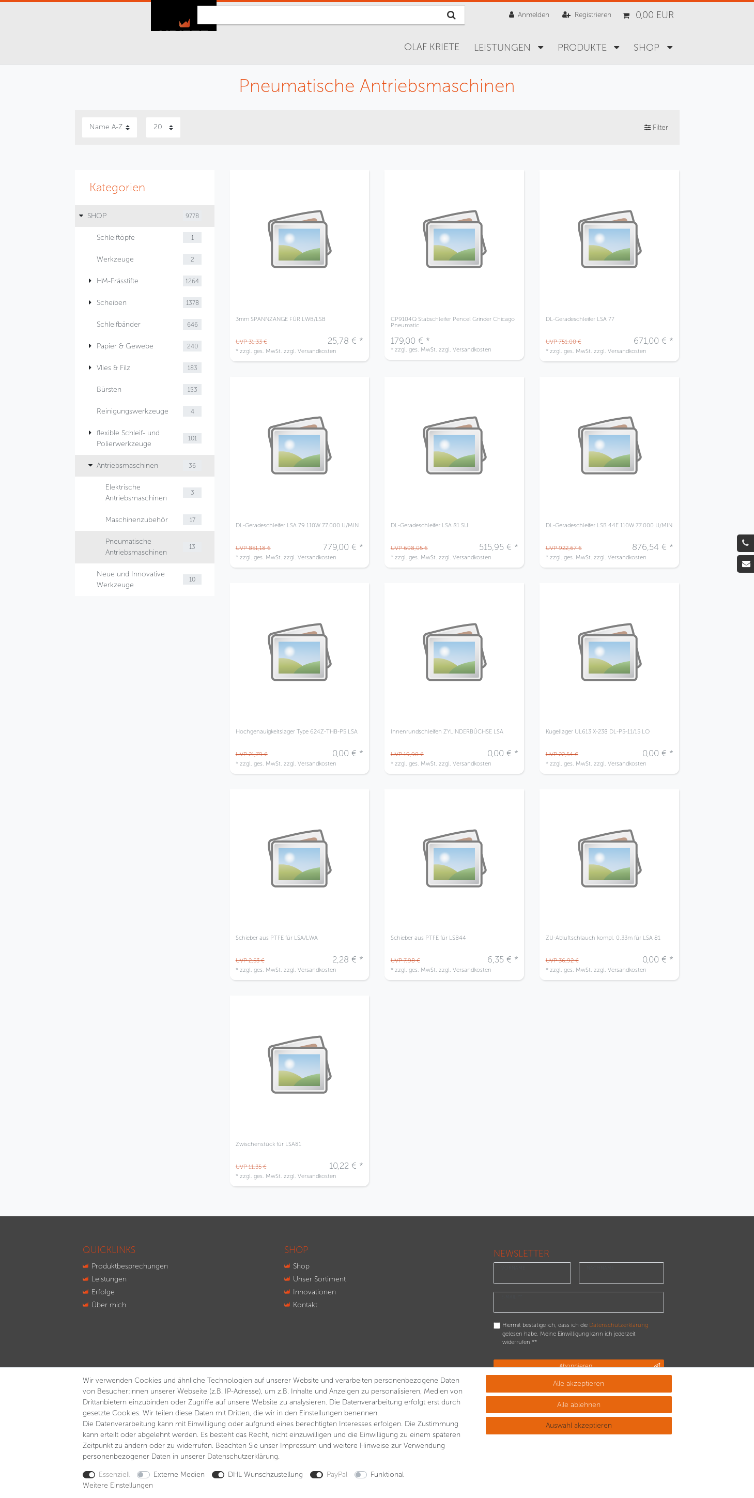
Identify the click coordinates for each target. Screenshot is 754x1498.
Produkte (583, 47)
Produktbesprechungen (129, 1266)
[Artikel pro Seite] (163, 127)
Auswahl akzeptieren (579, 1425)
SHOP (648, 47)
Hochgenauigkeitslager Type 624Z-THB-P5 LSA (297, 731)
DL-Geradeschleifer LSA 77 (580, 319)
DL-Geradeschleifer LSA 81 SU (429, 525)
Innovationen (314, 1292)
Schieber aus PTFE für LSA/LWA (277, 938)
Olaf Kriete (431, 47)
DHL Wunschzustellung (265, 1474)
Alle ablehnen (579, 1404)
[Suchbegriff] (317, 15)
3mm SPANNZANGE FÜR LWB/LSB (281, 319)
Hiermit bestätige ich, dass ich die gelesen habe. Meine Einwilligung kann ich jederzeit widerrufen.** (575, 1333)
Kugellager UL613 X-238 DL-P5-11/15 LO (598, 731)
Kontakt (305, 1305)
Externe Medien (179, 1474)
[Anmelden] (529, 15)
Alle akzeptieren (578, 1383)
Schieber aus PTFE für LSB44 (428, 938)
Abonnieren (609, 1366)
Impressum (298, 1445)
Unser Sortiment (319, 1279)
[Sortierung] (109, 127)
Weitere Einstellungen (118, 1485)
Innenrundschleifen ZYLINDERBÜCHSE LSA (447, 731)
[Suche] (451, 15)
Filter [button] (656, 127)
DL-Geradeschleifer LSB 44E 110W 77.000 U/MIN (609, 525)
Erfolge (103, 1292)
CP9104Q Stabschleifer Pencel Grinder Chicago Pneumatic (453, 322)
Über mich (108, 1305)
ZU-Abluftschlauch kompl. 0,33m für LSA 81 (603, 938)
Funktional (387, 1474)
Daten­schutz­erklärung (242, 1456)
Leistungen (503, 47)
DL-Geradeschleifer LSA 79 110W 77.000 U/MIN (297, 525)
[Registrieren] (587, 15)
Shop (301, 1266)
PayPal (337, 1474)
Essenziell (114, 1474)
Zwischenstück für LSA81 (268, 1144)
